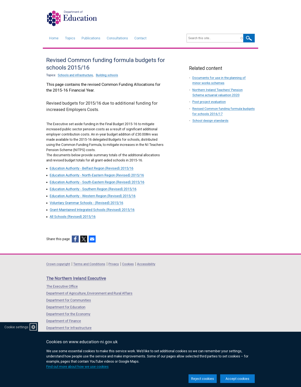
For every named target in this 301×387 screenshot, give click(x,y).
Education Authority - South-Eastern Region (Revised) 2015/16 (97, 182)
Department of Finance (63, 321)
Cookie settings (16, 327)
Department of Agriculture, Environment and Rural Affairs (89, 293)
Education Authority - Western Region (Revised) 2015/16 (93, 196)
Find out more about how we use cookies (77, 367)
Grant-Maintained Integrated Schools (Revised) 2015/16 (92, 210)
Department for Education (65, 307)
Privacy (113, 264)
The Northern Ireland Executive (76, 278)
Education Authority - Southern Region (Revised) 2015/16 (93, 189)
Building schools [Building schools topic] (107, 75)
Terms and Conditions (89, 264)
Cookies (128, 264)
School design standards (210, 120)
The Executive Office (62, 286)
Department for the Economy (68, 314)
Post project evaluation (209, 102)
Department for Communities (68, 300)
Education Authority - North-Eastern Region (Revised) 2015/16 (97, 175)
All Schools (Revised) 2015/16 (73, 217)
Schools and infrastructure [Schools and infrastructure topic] (75, 75)
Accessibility (146, 264)
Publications (91, 38)
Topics (70, 38)
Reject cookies (202, 379)
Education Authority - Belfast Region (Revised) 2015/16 (91, 168)
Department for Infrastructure (69, 328)
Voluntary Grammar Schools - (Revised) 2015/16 (86, 203)
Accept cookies (237, 379)
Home (54, 38)
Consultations (117, 38)
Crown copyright (58, 264)
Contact (140, 38)
